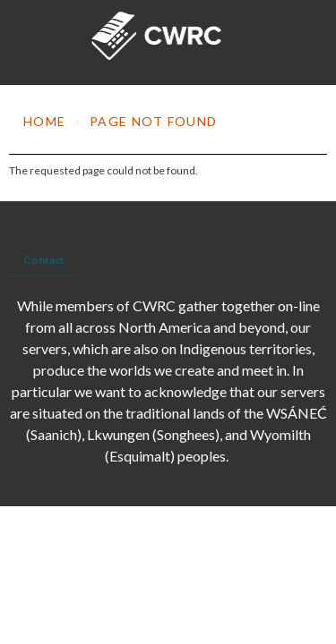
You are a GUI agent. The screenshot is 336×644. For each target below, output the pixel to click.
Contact (44, 260)
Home (44, 121)
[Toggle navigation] (28, 43)
